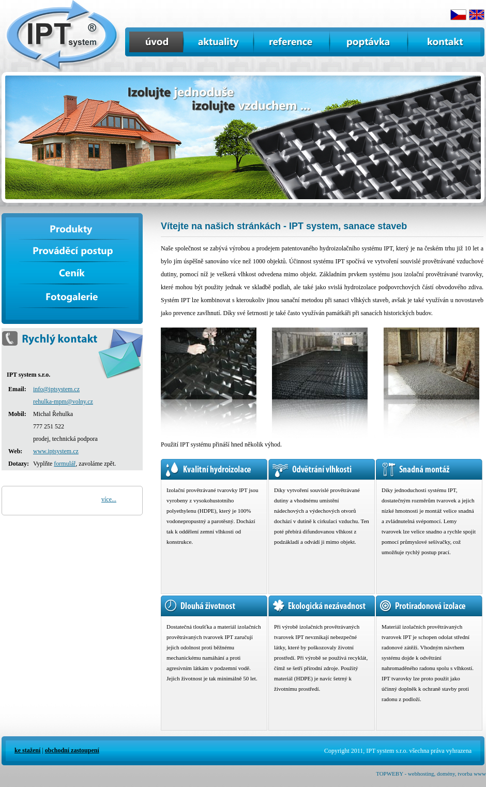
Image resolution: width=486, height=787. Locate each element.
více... (108, 499)
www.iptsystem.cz (56, 451)
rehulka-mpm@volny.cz (63, 401)
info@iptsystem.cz (56, 389)
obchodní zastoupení (72, 750)
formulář (64, 463)
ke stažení (27, 750)
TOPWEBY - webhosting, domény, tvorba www (431, 773)
